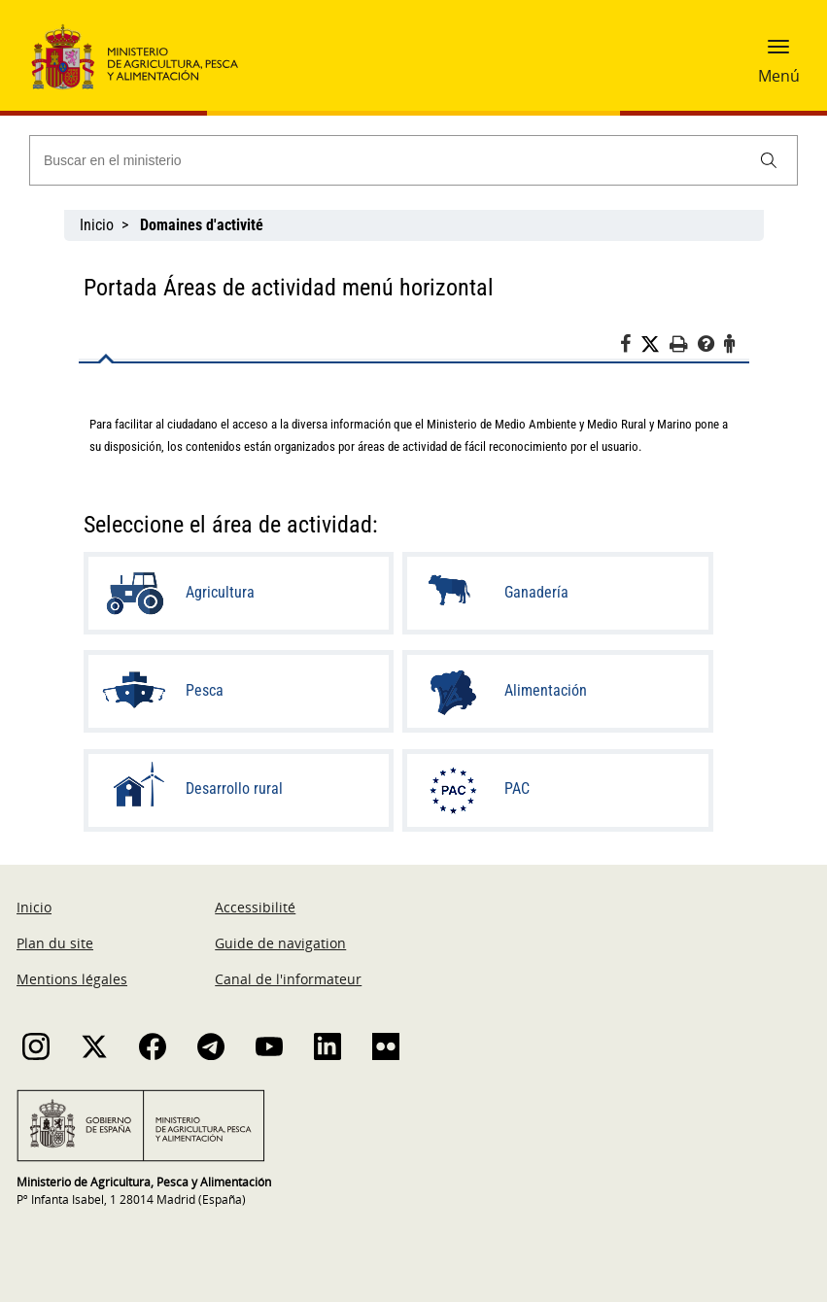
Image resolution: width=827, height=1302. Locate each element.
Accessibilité (255, 907)
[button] (778, 53)
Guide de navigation (280, 943)
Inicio (97, 225)
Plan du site (55, 943)
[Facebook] (630, 347)
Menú (779, 75)
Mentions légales (72, 979)
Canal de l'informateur (288, 979)
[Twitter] (655, 345)
